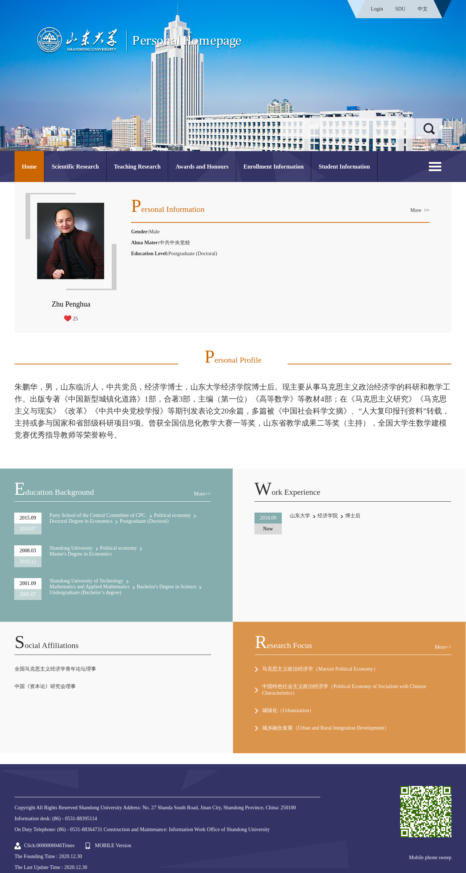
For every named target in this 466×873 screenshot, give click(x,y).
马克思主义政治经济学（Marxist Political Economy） (320, 669)
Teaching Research (137, 166)
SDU (400, 9)
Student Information (344, 166)
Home (29, 166)
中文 (423, 9)
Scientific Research (75, 166)
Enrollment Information (274, 166)
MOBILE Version (113, 845)
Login (377, 9)
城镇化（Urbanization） (288, 710)
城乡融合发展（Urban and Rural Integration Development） (325, 728)
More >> (420, 210)
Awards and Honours (202, 166)
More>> (202, 494)
